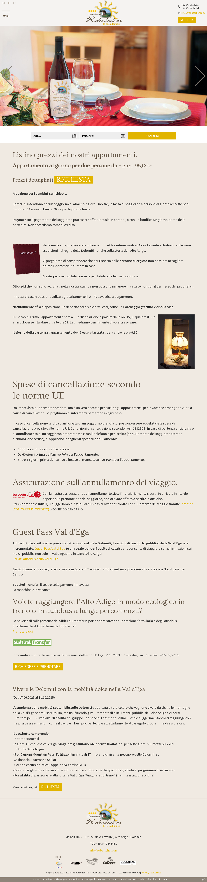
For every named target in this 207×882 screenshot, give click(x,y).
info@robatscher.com (104, 850)
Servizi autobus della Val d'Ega (35, 559)
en (14, 3)
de (4, 3)
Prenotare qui (23, 631)
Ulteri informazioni (160, 879)
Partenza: (88, 136)
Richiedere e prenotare (37, 666)
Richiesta (74, 179)
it (9, 3)
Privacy (145, 872)
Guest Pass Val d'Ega (50, 548)
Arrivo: (37, 136)
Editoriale (155, 872)
